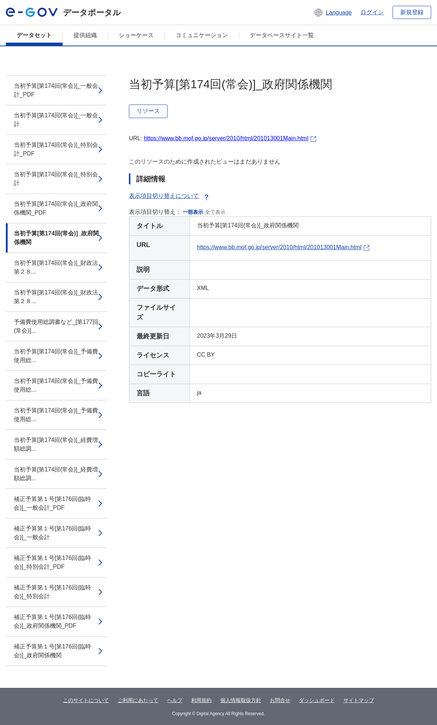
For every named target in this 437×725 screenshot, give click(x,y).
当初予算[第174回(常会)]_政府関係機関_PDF (56, 208)
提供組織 (85, 35)
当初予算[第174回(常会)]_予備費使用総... (56, 355)
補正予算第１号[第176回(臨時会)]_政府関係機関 (52, 650)
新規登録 (412, 12)
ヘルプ (174, 700)
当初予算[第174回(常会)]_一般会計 (56, 119)
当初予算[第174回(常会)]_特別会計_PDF (56, 149)
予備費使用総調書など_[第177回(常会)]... (56, 326)
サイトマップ (358, 700)
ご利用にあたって (138, 700)
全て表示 (215, 212)
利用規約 (201, 700)
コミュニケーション (202, 35)
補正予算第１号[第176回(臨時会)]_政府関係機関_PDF (52, 621)
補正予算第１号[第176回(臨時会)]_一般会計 (52, 532)
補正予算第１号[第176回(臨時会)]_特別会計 (52, 591)
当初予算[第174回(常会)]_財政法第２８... (56, 267)
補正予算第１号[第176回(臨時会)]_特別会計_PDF (52, 562)
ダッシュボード (317, 700)
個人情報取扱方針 (240, 700)
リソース (148, 111)
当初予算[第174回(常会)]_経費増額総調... (56, 444)
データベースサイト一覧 (282, 35)
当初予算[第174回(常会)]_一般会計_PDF (56, 90)
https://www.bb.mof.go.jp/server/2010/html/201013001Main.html (226, 138)
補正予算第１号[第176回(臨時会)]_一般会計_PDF (52, 503)
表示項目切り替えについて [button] (169, 196)
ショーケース (136, 35)
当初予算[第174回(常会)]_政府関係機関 (56, 237)
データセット (34, 35)
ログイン (372, 12)
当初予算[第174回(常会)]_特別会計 (56, 178)
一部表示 (193, 212)
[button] (333, 12)
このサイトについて (86, 700)
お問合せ (280, 700)
